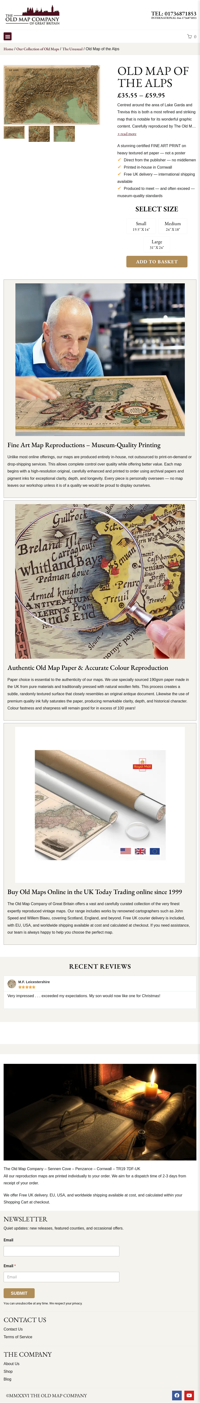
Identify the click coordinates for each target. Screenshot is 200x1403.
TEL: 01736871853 (173, 13)
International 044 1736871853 (173, 18)
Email (8, 1240)
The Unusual (72, 48)
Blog (7, 1379)
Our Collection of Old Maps (37, 48)
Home (8, 48)
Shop (8, 1371)
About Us (11, 1364)
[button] (8, 36)
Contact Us (13, 1329)
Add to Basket (157, 261)
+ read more (126, 133)
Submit (19, 1293)
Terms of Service (18, 1337)
